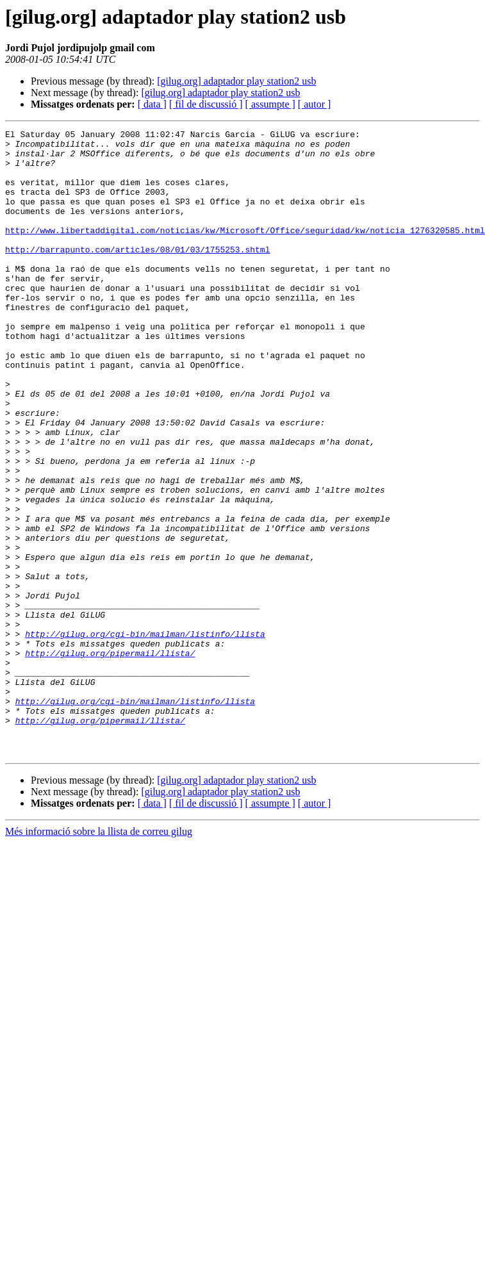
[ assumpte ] (270, 104)
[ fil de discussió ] (206, 104)
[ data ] (152, 104)
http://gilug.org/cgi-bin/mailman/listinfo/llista (145, 735)
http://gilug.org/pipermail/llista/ (110, 758)
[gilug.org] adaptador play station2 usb (236, 81)
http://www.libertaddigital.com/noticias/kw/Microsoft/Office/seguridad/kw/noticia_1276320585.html (245, 251)
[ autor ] (314, 104)
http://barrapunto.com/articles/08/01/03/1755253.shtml (137, 274)
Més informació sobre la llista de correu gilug (98, 956)
